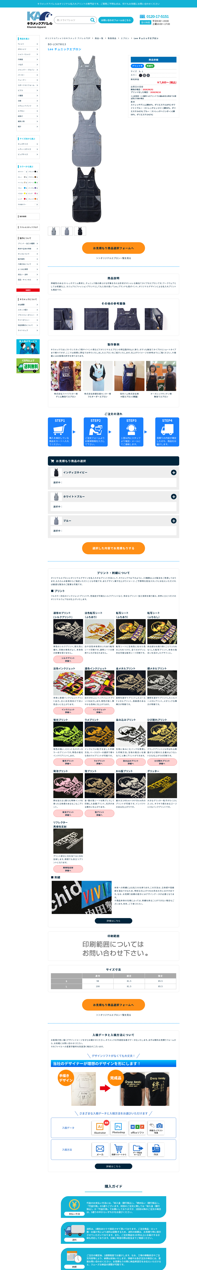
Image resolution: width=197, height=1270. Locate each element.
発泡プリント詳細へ (68, 814)
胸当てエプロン (161, 396)
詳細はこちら (113, 920)
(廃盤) (135, 396)
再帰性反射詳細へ (68, 869)
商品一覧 (100, 37)
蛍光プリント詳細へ (68, 762)
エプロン (126, 37)
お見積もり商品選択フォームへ (113, 248)
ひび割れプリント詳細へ (162, 762)
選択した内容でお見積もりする (113, 548)
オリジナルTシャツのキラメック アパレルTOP (68, 37)
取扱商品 (113, 37)
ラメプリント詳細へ (99, 762)
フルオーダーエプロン (98, 396)
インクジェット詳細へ (68, 711)
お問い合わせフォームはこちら (115, 19)
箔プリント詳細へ (99, 814)
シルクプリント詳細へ (68, 659)
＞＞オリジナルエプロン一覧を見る (113, 258)
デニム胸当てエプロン (66, 396)
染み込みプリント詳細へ (131, 762)
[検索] (89, 20)
